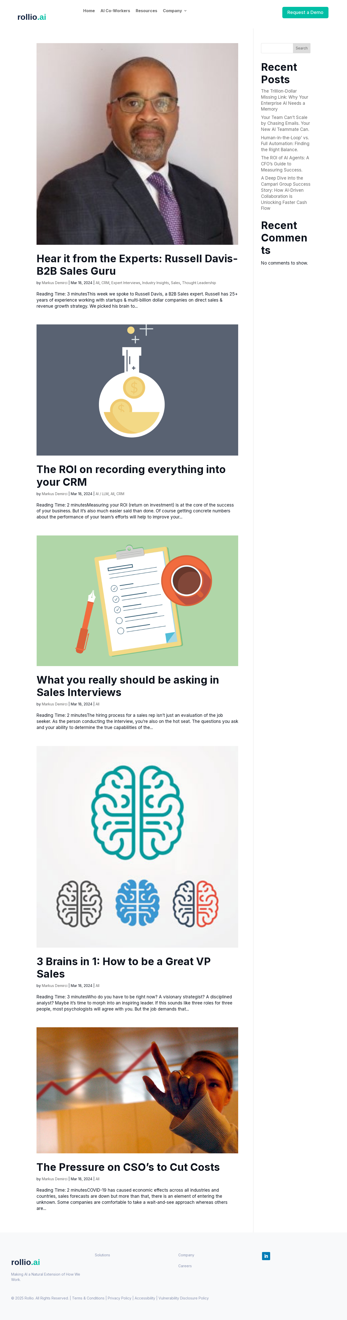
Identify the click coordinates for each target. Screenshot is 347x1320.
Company (172, 11)
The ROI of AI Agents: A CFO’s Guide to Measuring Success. (285, 163)
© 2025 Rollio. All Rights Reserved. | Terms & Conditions (58, 1298)
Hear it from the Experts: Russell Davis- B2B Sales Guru (137, 264)
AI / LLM (102, 494)
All (97, 283)
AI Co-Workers (115, 11)
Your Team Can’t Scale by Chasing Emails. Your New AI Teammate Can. (285, 123)
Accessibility (145, 1298)
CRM (105, 283)
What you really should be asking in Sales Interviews (128, 686)
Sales (175, 283)
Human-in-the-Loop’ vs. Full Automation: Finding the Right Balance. (285, 143)
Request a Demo (305, 12)
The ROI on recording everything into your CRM (131, 475)
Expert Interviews (125, 283)
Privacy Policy (119, 1298)
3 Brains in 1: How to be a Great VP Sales (124, 967)
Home (89, 11)
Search (302, 48)
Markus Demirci (54, 283)
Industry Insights (155, 283)
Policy (184, 1298)
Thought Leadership (199, 283)
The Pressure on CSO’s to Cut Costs (128, 1167)
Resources (146, 11)
